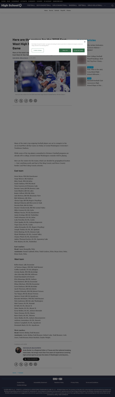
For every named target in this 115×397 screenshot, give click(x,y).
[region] (58, 47)
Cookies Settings (38, 50)
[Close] (85, 42)
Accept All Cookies (78, 50)
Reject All (65, 50)
